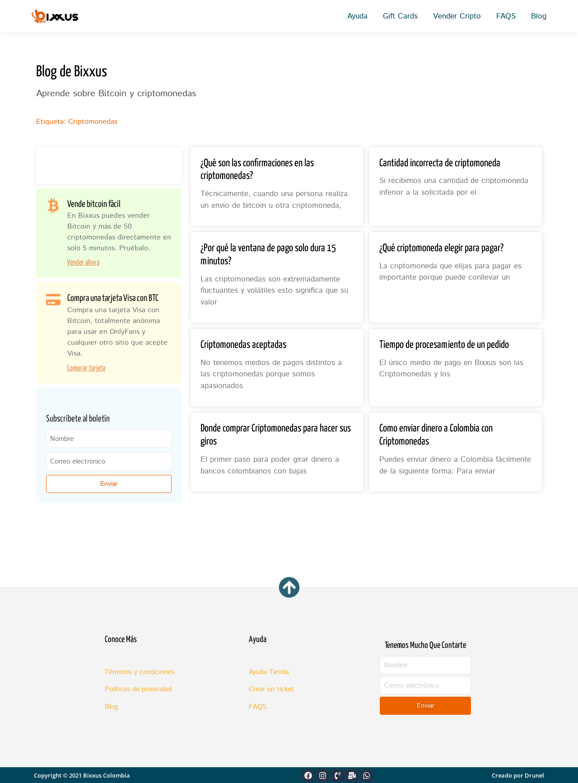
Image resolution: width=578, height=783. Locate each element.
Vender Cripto (457, 16)
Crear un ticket (271, 689)
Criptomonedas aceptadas (243, 345)
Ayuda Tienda (269, 672)
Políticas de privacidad (138, 689)
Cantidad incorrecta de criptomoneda (439, 163)
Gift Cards (400, 16)
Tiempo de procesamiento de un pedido (444, 345)
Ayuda (357, 16)
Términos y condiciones (139, 672)
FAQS (506, 16)
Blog (538, 16)
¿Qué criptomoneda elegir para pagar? (441, 248)
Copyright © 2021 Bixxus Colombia (82, 775)
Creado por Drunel (518, 775)
